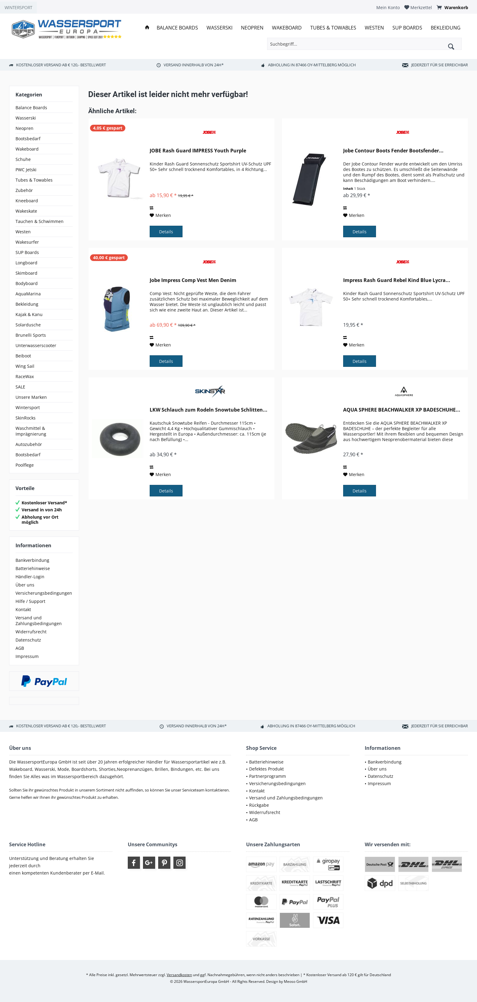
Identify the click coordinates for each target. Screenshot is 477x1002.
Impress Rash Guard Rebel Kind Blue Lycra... (396, 280)
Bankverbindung (32, 560)
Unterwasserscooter (36, 345)
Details (166, 232)
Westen (23, 232)
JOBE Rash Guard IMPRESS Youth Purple (198, 151)
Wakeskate (26, 211)
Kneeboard (27, 201)
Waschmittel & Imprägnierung (31, 431)
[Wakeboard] (287, 28)
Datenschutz (28, 640)
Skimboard (26, 273)
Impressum (27, 656)
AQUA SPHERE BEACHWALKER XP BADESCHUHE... (401, 410)
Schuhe (23, 159)
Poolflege (25, 465)
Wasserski (26, 118)
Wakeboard (27, 149)
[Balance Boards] (177, 28)
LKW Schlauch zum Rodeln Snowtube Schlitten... (208, 410)
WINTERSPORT (18, 7)
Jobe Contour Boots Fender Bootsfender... (393, 151)
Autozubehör (29, 444)
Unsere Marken (31, 397)
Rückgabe (259, 805)
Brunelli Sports (31, 335)
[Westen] (374, 28)
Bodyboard (27, 283)
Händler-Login (30, 576)
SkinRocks (26, 418)
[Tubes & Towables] (333, 28)
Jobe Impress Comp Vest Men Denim (193, 280)
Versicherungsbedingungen (44, 593)
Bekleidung (27, 304)
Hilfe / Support (30, 601)
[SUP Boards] (407, 28)
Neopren (24, 128)
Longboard (26, 263)
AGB (20, 648)
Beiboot (23, 356)
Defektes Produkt (266, 769)
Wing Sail (25, 366)
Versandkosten (179, 974)
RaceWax (25, 376)
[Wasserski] (219, 28)
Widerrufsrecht (31, 632)
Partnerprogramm (267, 776)
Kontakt (23, 609)
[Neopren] (252, 28)
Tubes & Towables (34, 180)
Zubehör (24, 190)
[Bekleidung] (446, 28)
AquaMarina (28, 294)
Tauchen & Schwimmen (40, 221)
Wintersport (28, 407)
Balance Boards (31, 107)
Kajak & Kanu (29, 314)
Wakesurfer (27, 242)
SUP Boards (27, 252)
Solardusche (28, 325)
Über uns (25, 585)
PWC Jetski (26, 169)
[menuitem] (388, 7)
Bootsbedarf (28, 138)
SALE (20, 387)
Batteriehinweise (33, 568)
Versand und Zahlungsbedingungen (39, 620)
